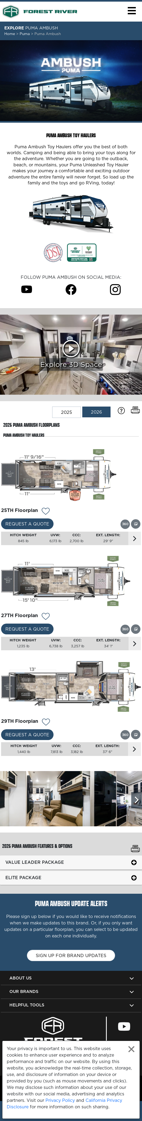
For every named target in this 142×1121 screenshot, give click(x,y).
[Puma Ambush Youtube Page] (26, 289)
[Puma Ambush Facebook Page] (71, 289)
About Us (20, 978)
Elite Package (23, 878)
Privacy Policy (60, 1100)
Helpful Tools (26, 1005)
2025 (66, 412)
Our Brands (23, 991)
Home (9, 33)
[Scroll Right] (136, 800)
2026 (96, 412)
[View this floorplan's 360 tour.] (125, 523)
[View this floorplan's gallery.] (135, 523)
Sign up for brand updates (71, 955)
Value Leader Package (34, 862)
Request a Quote (27, 524)
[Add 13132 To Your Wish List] (45, 511)
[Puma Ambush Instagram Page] (115, 289)
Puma (25, 33)
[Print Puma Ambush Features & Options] (135, 849)
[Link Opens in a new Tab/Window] (53, 252)
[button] (132, 11)
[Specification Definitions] (121, 410)
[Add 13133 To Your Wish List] (45, 617)
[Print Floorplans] (135, 410)
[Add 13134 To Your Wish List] (46, 722)
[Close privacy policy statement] (131, 1049)
